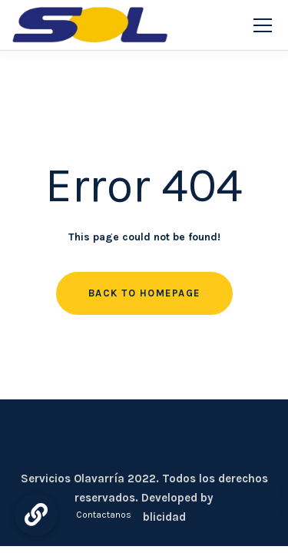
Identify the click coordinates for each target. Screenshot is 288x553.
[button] (36, 514)
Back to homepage (144, 293)
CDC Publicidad (144, 517)
